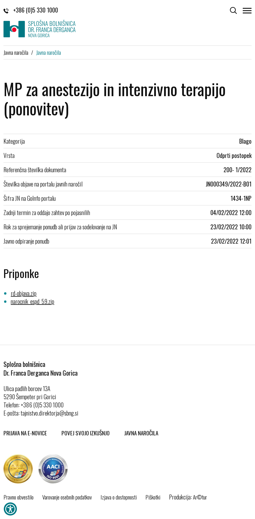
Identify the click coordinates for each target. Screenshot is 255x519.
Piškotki (152, 497)
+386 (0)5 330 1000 (30, 10)
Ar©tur (200, 497)
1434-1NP (241, 198)
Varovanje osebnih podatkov (67, 497)
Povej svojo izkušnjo (85, 433)
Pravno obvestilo (18, 497)
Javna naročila (15, 52)
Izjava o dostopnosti (119, 497)
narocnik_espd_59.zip (32, 301)
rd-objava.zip (23, 293)
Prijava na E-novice (25, 433)
